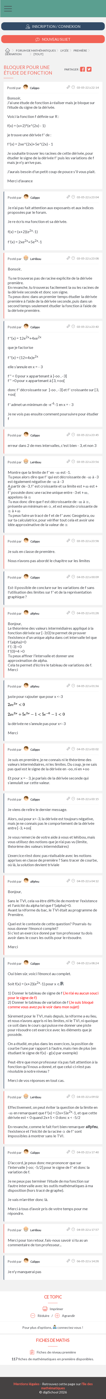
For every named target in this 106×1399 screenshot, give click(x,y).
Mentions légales (26, 1384)
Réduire (39, 1316)
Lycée (65, 50)
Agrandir (65, 1316)
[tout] (38, 54)
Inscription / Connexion (53, 26)
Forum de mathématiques (36, 50)
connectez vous (67, 1327)
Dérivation (13, 54)
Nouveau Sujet (53, 39)
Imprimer (53, 1309)
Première (80, 50)
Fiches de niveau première (53, 1352)
